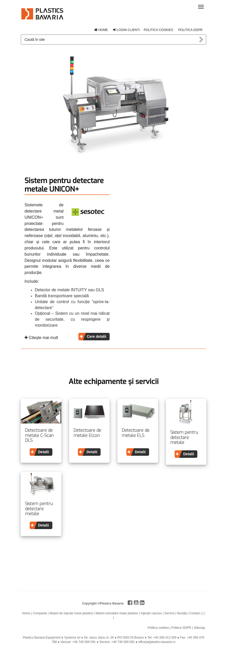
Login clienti (126, 30)
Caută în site (201, 39)
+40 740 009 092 (123, 642)
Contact (194, 613)
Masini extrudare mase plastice (116, 613)
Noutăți (182, 613)
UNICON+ (34, 217)
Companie (40, 613)
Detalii (43, 452)
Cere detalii (96, 336)
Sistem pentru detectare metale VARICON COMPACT (184, 437)
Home (101, 30)
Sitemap (199, 628)
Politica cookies (158, 30)
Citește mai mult (41, 337)
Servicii (169, 613)
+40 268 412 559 (164, 637)
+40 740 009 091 (84, 642)
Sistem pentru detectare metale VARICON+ (39, 508)
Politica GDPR (190, 30)
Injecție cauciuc (151, 613)
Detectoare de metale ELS (135, 433)
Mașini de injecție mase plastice (71, 613)
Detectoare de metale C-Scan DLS (39, 435)
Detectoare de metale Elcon (87, 433)
